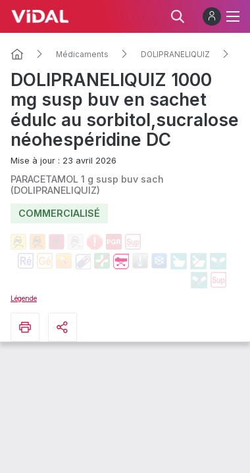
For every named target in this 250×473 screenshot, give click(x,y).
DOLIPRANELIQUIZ (175, 54)
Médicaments (82, 54)
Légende (24, 298)
